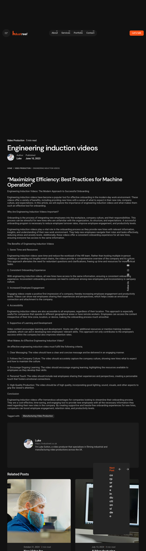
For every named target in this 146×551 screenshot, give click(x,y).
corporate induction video (111, 495)
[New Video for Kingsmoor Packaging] (39, 511)
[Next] (128, 469)
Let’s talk (136, 33)
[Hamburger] (6, 33)
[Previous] (120, 469)
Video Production (15, 140)
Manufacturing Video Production (38, 416)
